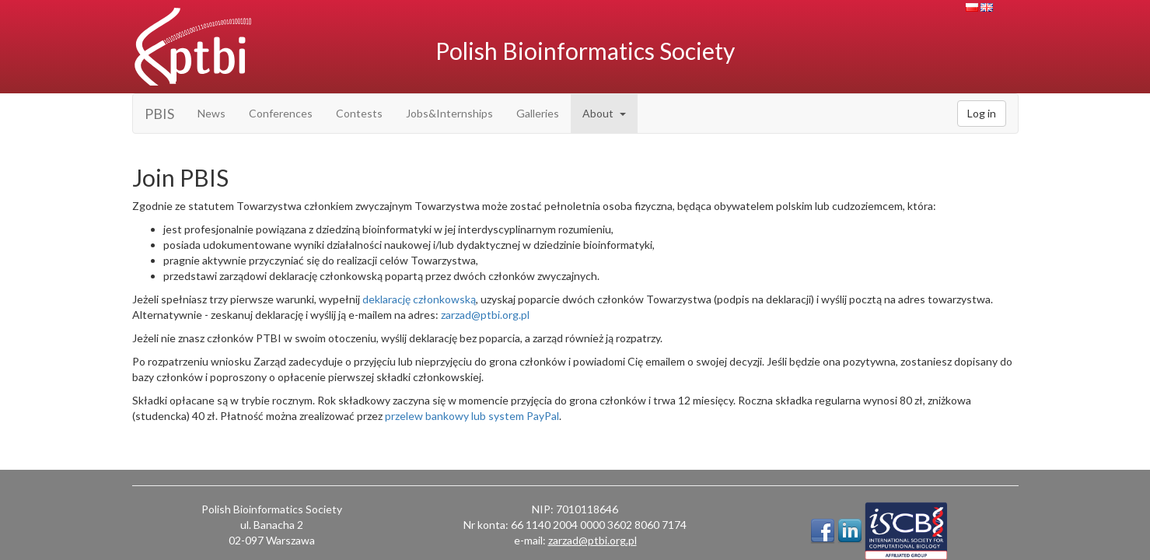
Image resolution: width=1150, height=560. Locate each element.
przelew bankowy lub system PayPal (472, 415)
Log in (981, 113)
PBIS (159, 113)
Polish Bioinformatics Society (585, 51)
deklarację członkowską (419, 299)
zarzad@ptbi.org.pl (485, 314)
